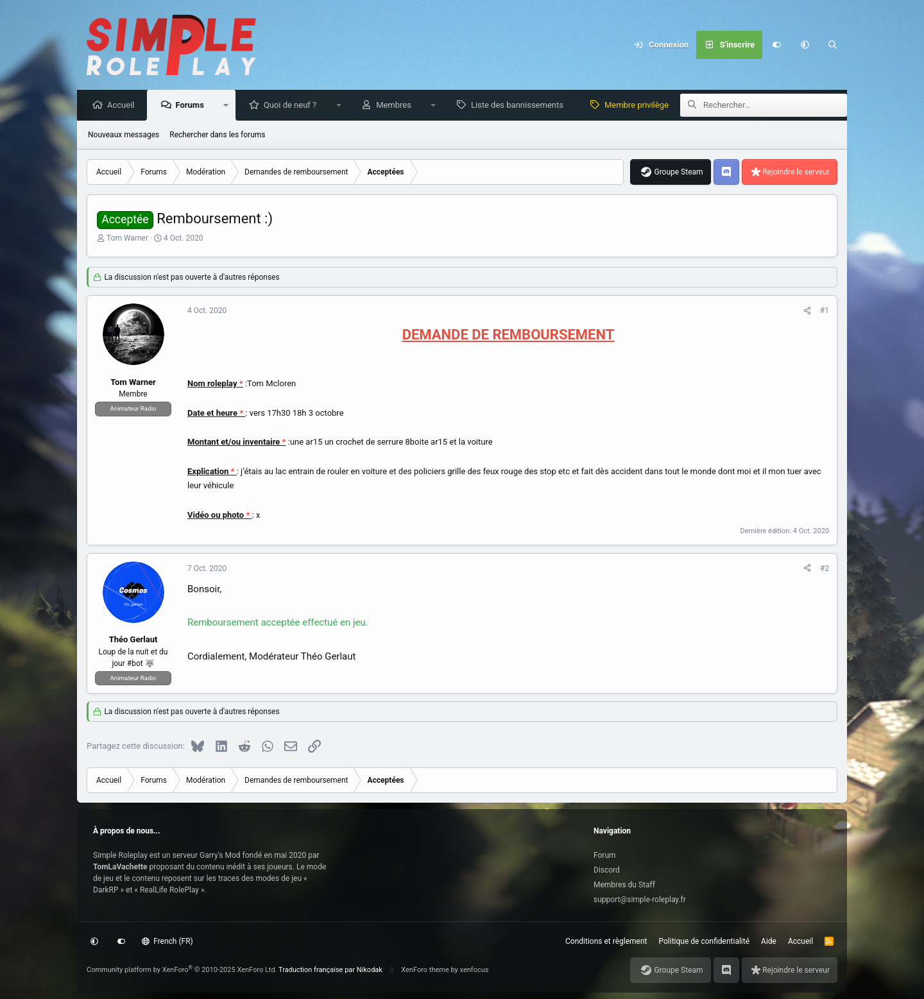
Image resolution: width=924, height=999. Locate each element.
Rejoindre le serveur (796, 172)
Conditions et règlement (606, 941)
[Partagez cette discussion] (807, 311)
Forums (192, 105)
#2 (824, 569)
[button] (805, 45)
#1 (824, 311)
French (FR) (167, 941)
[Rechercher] (833, 45)
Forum (605, 855)
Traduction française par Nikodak (330, 970)
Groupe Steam (678, 172)
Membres (397, 105)
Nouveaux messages (123, 135)
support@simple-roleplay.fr (640, 899)
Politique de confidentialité (704, 941)
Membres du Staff (624, 884)
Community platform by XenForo (182, 970)
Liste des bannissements (520, 105)
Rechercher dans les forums (217, 135)
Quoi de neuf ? (293, 105)
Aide (768, 941)
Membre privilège (640, 105)
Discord (607, 870)
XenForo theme (425, 970)
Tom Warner (127, 238)
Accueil (123, 105)
